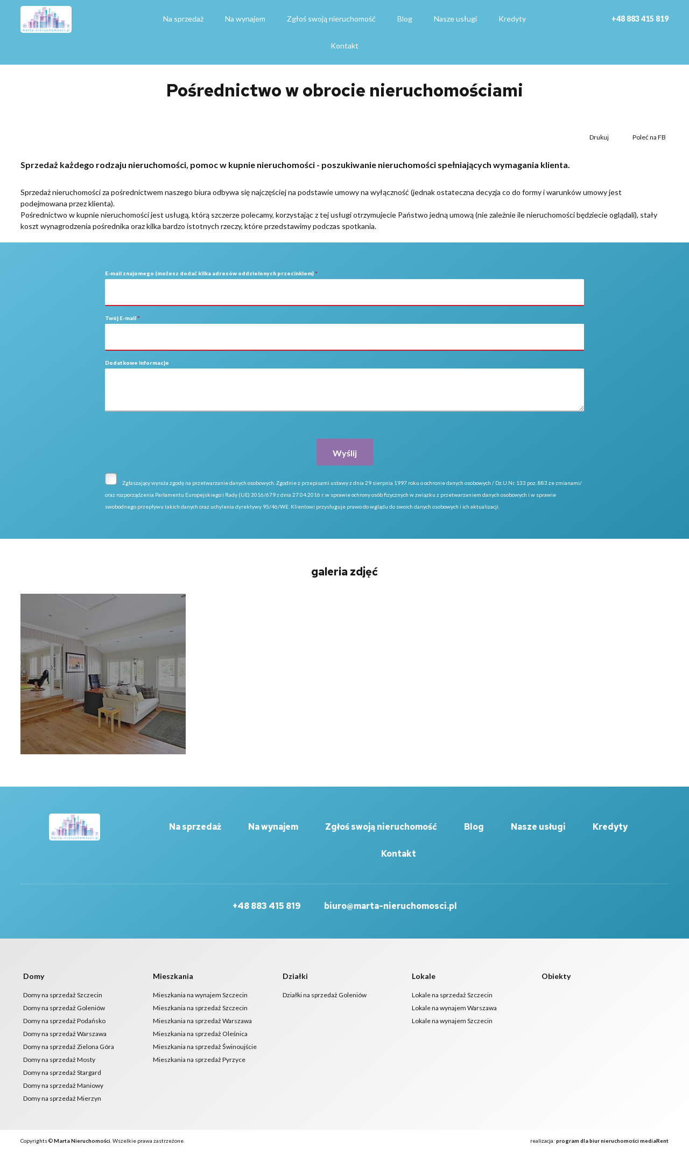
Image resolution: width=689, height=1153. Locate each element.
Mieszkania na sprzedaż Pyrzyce (199, 1061)
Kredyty (512, 18)
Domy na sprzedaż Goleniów (64, 1009)
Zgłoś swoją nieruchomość (331, 18)
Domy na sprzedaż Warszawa (65, 1035)
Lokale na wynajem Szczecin (452, 1022)
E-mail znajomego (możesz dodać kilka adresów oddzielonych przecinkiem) (211, 273)
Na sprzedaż (183, 18)
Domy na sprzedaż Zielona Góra (68, 1048)
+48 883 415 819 (640, 18)
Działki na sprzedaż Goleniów (325, 996)
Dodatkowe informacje (137, 362)
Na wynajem (245, 18)
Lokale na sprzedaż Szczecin (452, 996)
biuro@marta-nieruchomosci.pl (390, 907)
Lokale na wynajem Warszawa (454, 1009)
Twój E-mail (122, 318)
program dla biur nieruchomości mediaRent (612, 1141)
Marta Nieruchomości (82, 1141)
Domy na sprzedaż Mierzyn (62, 1099)
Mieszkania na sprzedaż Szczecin (200, 1009)
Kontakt (344, 45)
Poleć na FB (648, 137)
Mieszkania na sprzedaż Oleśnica (200, 1035)
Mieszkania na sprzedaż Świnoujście (205, 1048)
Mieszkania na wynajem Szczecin (200, 996)
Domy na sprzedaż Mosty (59, 1061)
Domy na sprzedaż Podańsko (64, 1022)
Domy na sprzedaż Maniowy (63, 1086)
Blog (404, 18)
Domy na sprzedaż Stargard (62, 1073)
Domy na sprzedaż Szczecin (62, 996)
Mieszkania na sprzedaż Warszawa (202, 1022)
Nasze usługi (455, 18)
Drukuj (598, 137)
